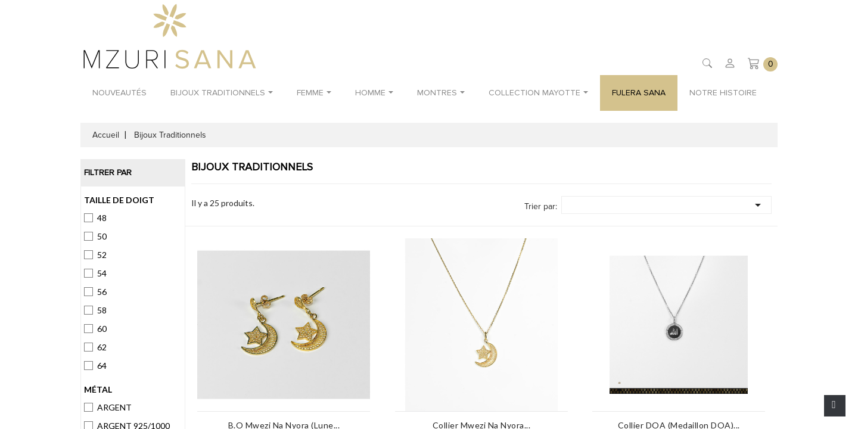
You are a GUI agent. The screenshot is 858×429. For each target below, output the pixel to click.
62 (102, 347)
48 (102, 218)
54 (102, 273)
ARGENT (114, 407)
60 (102, 329)
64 (102, 365)
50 (102, 236)
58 (102, 310)
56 (102, 292)
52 (102, 255)
